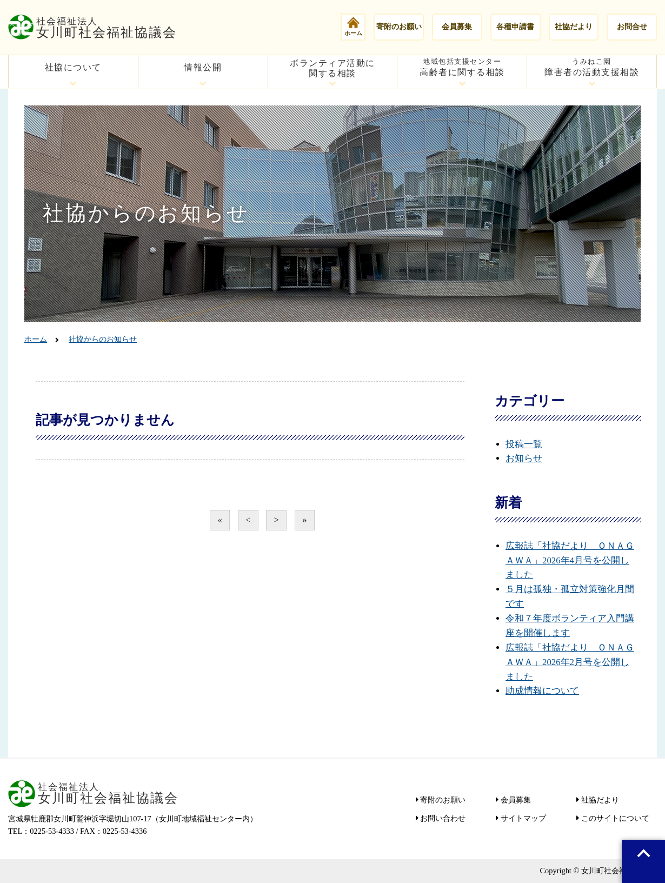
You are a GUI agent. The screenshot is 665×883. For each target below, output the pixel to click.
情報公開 (203, 67)
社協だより (574, 26)
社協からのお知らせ (103, 339)
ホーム (353, 26)
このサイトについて (614, 818)
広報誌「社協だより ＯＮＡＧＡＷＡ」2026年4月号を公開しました (570, 560)
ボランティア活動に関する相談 (332, 68)
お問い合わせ (442, 818)
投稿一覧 (524, 444)
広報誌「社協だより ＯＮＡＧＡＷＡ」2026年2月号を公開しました (570, 662)
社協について (73, 67)
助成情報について (542, 691)
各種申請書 (515, 26)
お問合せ (632, 26)
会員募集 (457, 26)
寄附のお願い (399, 26)
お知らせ (524, 458)
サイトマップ (522, 818)
